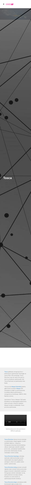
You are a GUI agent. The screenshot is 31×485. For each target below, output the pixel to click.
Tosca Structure (8, 439)
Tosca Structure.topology (11, 456)
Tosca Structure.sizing (10, 467)
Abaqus (18, 388)
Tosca (6, 371)
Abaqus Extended (16, 386)
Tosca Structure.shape (10, 482)
